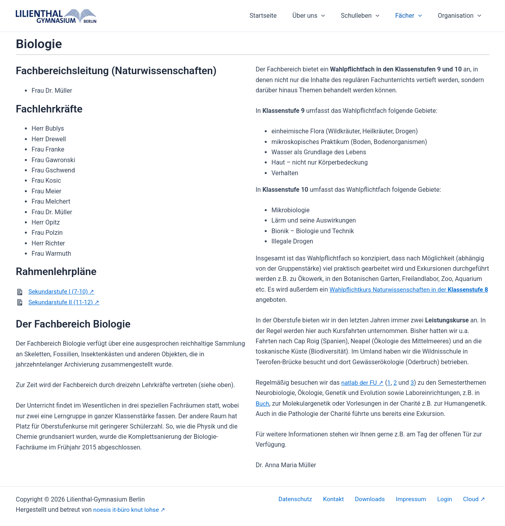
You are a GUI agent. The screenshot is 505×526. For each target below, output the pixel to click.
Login (452, 499)
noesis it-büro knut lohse (127, 509)
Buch (263, 403)
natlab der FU (359, 382)
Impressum (422, 499)
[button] (332, 16)
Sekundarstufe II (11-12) (62, 302)
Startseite (277, 15)
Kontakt (351, 499)
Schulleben (368, 16)
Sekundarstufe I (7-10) (59, 291)
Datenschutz (316, 499)
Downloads (384, 499)
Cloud (474, 499)
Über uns (319, 16)
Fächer (413, 16)
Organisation (461, 16)
